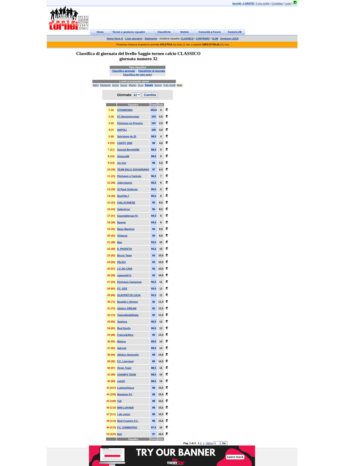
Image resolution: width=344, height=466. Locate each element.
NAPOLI (122, 129)
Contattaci (277, 3)
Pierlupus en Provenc (130, 123)
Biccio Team (124, 255)
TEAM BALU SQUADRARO (133, 169)
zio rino (121, 162)
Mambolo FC (124, 394)
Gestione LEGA (229, 38)
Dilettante (105, 85)
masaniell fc (124, 275)
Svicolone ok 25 (126, 136)
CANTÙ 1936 (124, 143)
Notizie (184, 32)
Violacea (122, 235)
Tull (119, 401)
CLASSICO (187, 38)
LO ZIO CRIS (124, 268)
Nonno (158, 85)
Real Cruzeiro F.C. (128, 420)
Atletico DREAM (126, 308)
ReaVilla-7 (123, 196)
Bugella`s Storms (127, 301)
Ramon (121, 222)
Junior (115, 85)
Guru (140, 85)
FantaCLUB (235, 32)
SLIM (215, 38)
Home (100, 32)
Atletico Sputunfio (128, 354)
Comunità (204, 32)
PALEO (121, 262)
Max (119, 242)
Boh (119, 434)
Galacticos (123, 209)
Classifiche (164, 32)
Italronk (121, 348)
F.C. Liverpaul (125, 361)
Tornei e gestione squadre (128, 32)
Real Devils (124, 328)
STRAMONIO (125, 110)
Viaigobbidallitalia (127, 315)
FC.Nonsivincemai (128, 116)
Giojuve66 (123, 156)
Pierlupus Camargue (129, 282)
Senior (124, 85)
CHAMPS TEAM (126, 374)
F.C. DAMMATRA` (127, 427)
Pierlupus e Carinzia (129, 176)
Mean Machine (125, 229)
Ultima (209, 443)
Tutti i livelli (169, 85)
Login (288, 3)
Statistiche (151, 38)
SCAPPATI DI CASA (129, 295)
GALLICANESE (126, 202)
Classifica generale (123, 71)
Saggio (149, 85)
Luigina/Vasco (125, 387)
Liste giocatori (133, 38)
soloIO (121, 381)
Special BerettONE (128, 149)
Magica (121, 341)
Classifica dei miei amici (137, 74)
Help (179, 85)
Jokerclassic (124, 182)
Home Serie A (115, 38)
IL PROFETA (124, 248)
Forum (217, 32)
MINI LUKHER (125, 407)
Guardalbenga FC (127, 215)
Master (132, 85)
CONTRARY (203, 38)
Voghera (122, 321)
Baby (96, 85)
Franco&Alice (125, 334)
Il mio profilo (262, 3)
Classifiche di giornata (151, 71)
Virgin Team (124, 368)
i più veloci (123, 414)
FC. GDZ (122, 288)
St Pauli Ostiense (127, 189)
